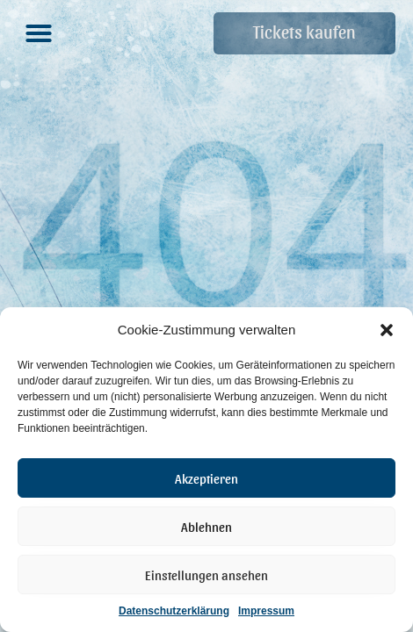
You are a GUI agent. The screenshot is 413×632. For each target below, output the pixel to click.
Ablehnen (206, 527)
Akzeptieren (206, 478)
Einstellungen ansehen (206, 575)
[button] (386, 330)
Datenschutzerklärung (174, 611)
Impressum (266, 611)
